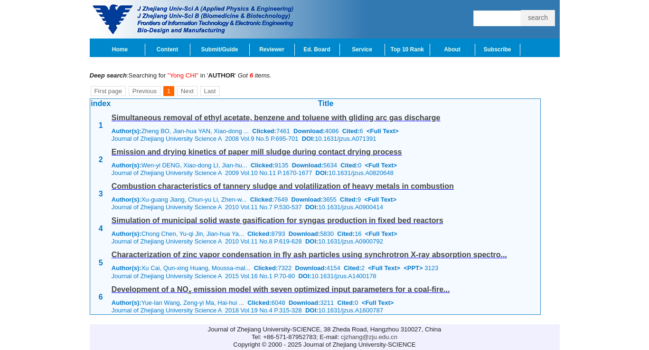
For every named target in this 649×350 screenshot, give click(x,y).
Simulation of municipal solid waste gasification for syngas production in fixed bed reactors (277, 220)
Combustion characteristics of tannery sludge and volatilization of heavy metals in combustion (283, 186)
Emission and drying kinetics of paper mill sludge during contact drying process (257, 152)
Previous (144, 91)
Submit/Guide (219, 49)
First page (108, 91)
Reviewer (271, 49)
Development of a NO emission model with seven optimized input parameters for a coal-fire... (281, 289)
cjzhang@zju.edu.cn (369, 336)
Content (167, 49)
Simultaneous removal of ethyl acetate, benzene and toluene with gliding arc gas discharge (276, 118)
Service (362, 49)
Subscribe (497, 49)
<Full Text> (383, 131)
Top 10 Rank (407, 49)
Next (187, 91)
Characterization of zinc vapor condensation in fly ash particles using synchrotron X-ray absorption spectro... (309, 255)
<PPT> (413, 268)
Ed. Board (316, 49)
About (452, 49)
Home (120, 49)
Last (210, 91)
